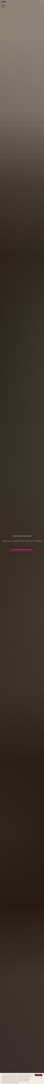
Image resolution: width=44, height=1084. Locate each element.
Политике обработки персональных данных (15, 1081)
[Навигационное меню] (42, 1)
